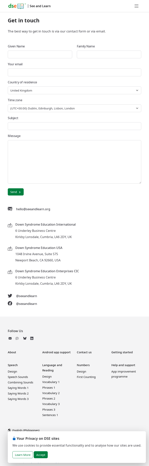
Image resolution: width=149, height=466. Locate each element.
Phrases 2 (48, 398)
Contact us (84, 352)
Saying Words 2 (18, 393)
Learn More (22, 455)
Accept (40, 455)
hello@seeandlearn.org (33, 209)
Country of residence (22, 82)
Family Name (86, 46)
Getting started (122, 352)
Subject (13, 118)
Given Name (16, 46)
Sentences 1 (50, 415)
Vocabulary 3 (51, 404)
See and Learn (40, 6)
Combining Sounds (20, 382)
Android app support (56, 352)
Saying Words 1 (18, 388)
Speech (13, 365)
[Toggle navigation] (136, 6)
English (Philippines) (24, 430)
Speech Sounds (18, 377)
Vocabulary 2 (51, 393)
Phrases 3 (48, 409)
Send (15, 192)
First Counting (86, 377)
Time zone (15, 100)
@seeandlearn (26, 296)
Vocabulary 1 (51, 382)
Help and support (123, 365)
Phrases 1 (48, 387)
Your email (15, 64)
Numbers (83, 365)
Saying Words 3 (18, 399)
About (12, 352)
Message (14, 136)
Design (12, 371)
